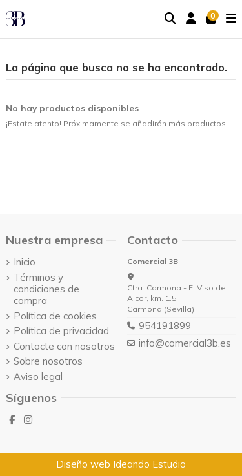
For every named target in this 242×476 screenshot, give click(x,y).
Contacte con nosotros (64, 346)
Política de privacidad (61, 331)
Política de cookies (55, 316)
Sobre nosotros (48, 361)
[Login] (191, 19)
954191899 (165, 325)
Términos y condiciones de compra (46, 289)
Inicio (24, 262)
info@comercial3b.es (185, 343)
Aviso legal (38, 377)
